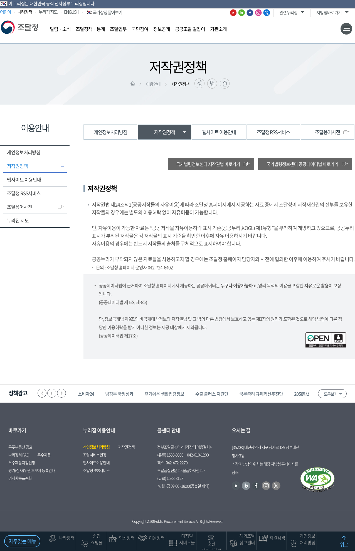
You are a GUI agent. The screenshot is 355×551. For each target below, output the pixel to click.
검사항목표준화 (20, 478)
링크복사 (212, 84)
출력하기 (225, 84)
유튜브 (233, 12)
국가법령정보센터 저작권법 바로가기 (208, 164)
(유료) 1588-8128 (170, 478)
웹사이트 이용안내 (24, 179)
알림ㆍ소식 (60, 28)
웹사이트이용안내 (96, 462)
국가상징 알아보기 (104, 12)
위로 (344, 544)
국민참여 (140, 28)
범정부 (119, 393)
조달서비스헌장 (94, 454)
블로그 (241, 12)
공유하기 (199, 83)
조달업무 (118, 28)
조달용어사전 (19, 206)
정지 (51, 393)
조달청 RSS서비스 (24, 193)
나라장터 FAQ (18, 454)
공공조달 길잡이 (190, 28)
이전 (42, 393)
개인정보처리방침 (23, 152)
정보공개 (161, 28)
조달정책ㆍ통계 (90, 28)
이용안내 (153, 84)
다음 (61, 393)
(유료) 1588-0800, (170, 454)
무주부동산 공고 (20, 447)
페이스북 (249, 12)
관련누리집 (288, 12)
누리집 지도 (48, 11)
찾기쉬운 (164, 393)
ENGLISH (71, 11)
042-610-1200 (198, 454)
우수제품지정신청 (21, 462)
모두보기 (330, 394)
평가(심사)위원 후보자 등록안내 (31, 470)
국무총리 (261, 393)
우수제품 (44, 454)
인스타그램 (258, 12)
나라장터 (25, 11)
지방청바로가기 (329, 12)
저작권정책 (180, 84)
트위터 (266, 12)
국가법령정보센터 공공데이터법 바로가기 (302, 164)
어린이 (5, 11)
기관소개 (218, 28)
